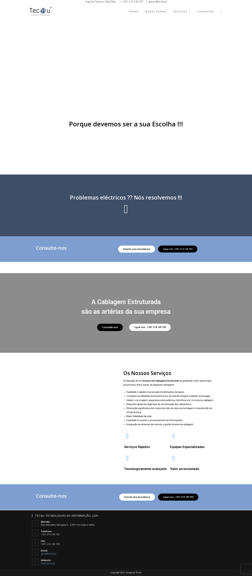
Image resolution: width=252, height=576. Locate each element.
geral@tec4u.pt (48, 553)
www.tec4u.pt (48, 563)
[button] (134, 249)
